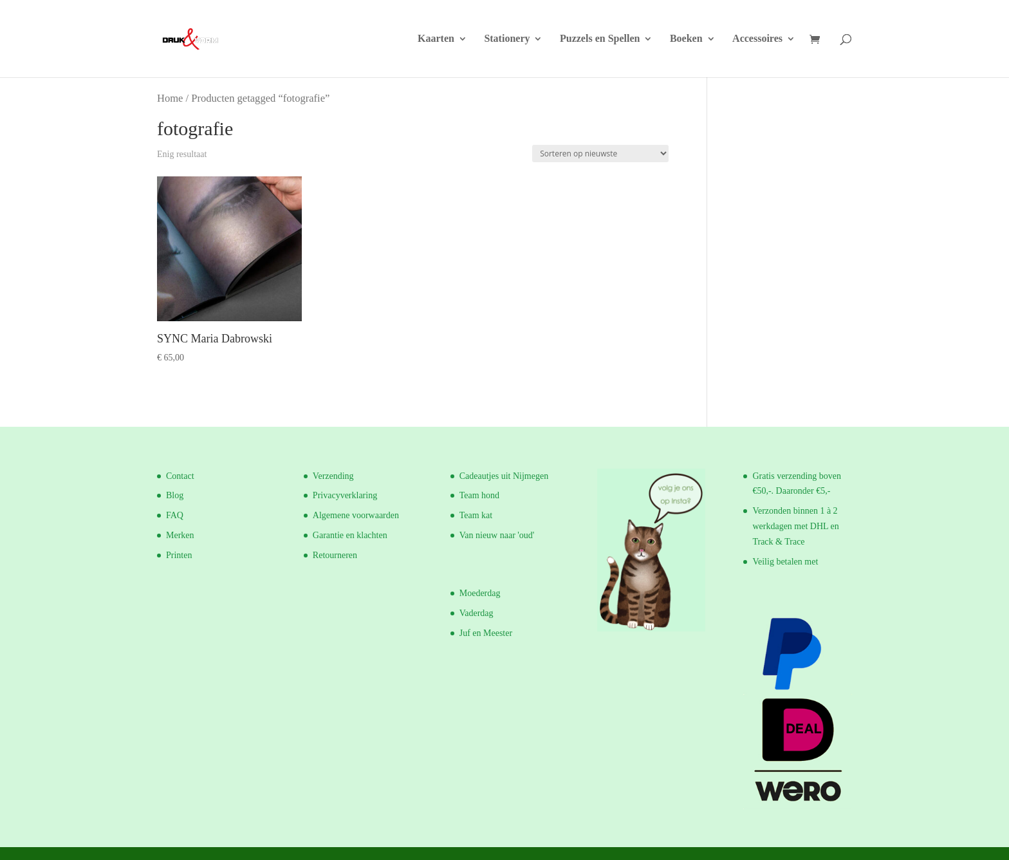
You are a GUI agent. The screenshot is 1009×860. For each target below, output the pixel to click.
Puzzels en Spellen (600, 39)
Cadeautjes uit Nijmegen (503, 476)
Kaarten (436, 39)
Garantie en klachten (350, 535)
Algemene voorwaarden (356, 515)
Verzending (333, 476)
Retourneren (335, 555)
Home (170, 98)
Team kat (476, 515)
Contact (180, 476)
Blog (174, 495)
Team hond (479, 495)
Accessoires (757, 39)
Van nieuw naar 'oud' (497, 535)
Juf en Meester (485, 633)
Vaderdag (476, 613)
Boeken (686, 39)
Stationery (507, 39)
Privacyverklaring (345, 495)
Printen (179, 555)
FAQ (174, 515)
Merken (180, 535)
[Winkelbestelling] (600, 153)
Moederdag (480, 593)
